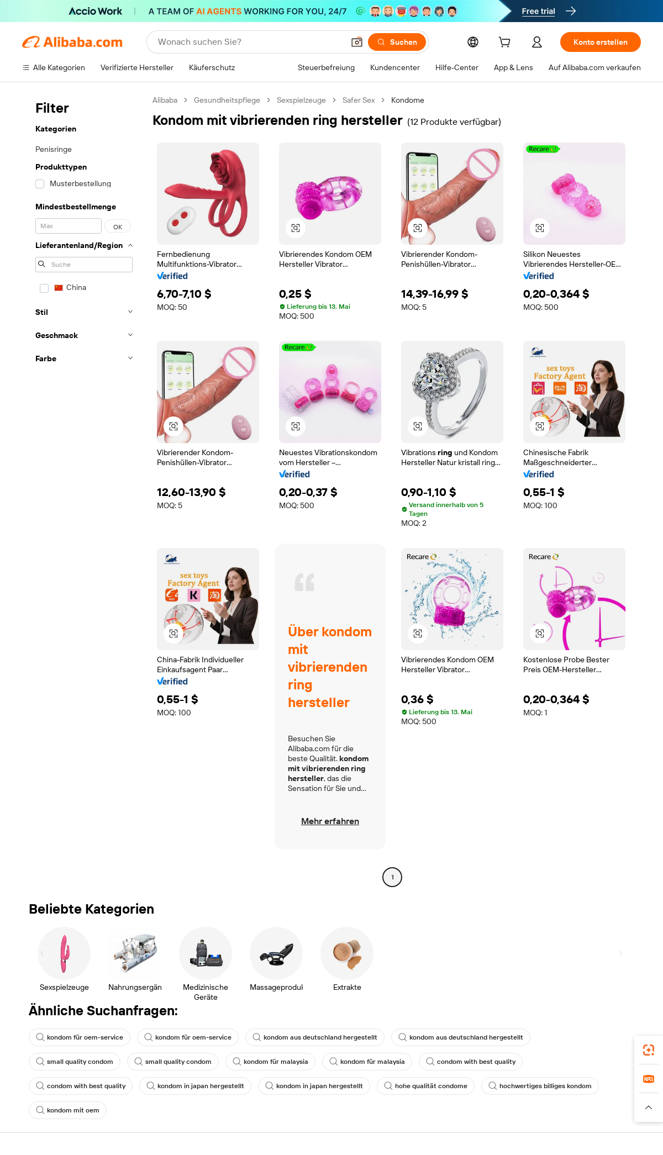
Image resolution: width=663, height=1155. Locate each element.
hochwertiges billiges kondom (540, 1086)
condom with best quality (470, 1061)
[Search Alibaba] (249, 42)
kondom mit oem (67, 1110)
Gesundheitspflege (227, 100)
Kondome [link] (407, 100)
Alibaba (164, 100)
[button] (357, 42)
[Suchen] (397, 42)
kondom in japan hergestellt (195, 1086)
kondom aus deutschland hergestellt (314, 1037)
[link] (648, 1050)
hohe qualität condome (425, 1086)
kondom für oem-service (79, 1037)
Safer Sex (359, 100)
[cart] (506, 43)
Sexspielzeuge (301, 100)
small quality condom (74, 1061)
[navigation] (84, 490)
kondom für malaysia (270, 1061)
